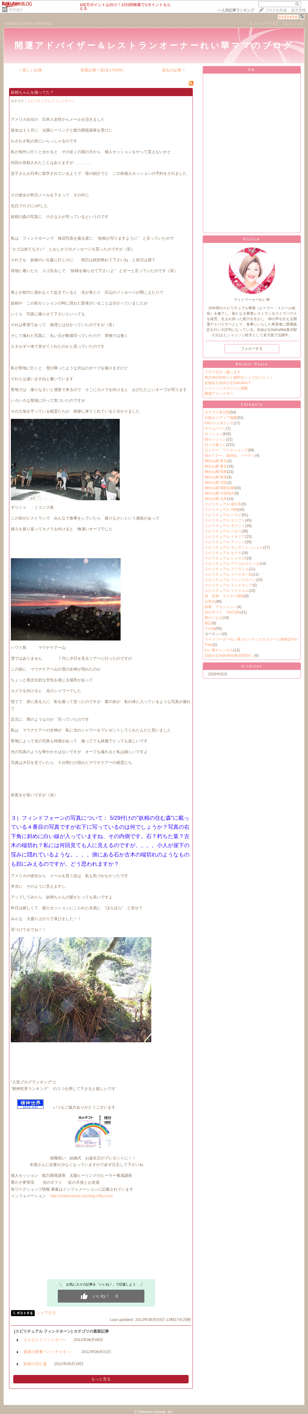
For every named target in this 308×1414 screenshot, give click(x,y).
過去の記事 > (173, 70)
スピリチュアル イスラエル (227, 591)
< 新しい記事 (30, 70)
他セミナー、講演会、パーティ (230, 455)
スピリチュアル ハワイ (223, 515)
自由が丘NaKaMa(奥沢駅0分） (229, 655)
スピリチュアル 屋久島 (223, 504)
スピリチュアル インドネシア (228, 585)
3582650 (288, 17)
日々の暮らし (215, 445)
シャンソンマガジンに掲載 (226, 388)
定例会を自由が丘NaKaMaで (228, 383)
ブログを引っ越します (223, 372)
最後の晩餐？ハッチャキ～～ (48, 1351)
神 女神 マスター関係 (224, 596)
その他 (210, 628)
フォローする (252, 349)
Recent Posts (252, 364)
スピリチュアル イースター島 (228, 574)
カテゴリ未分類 (217, 412)
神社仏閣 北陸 (216, 482)
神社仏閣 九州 (216, 499)
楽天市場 (298, 10)
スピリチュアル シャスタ (225, 558)
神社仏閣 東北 (216, 461)
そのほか (15, 10)
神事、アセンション (221, 607)
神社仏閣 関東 (216, 472)
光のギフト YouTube (222, 612)
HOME (11, 23)
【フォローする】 (264, 23)
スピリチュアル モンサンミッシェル (234, 547)
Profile (251, 239)
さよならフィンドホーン (44, 1339)
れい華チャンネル (219, 650)
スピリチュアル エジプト (225, 520)
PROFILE (44, 23)
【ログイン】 (292, 23)
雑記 (208, 623)
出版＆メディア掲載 (221, 418)
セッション (214, 434)
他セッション (215, 439)
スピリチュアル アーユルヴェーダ (232, 564)
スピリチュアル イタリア (225, 536)
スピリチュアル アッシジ (225, 542)
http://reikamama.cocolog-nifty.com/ (81, 1196)
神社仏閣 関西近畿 (219, 488)
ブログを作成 (276, 10)
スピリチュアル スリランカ (227, 569)
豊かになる (214, 618)
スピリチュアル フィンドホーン (51, 101)
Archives (251, 666)
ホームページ (215, 428)
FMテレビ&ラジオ (219, 423)
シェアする (46, 1312)
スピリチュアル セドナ (223, 553)
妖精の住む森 (35, 1363)
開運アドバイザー (219, 394)
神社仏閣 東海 (216, 477)
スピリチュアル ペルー (223, 531)
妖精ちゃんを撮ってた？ (32, 92)
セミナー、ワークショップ (226, 450)
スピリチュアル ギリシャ (225, 526)
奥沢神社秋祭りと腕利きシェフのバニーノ (239, 377)
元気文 (210, 601)
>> (235, 10)
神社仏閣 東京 (216, 466)
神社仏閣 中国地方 (219, 493)
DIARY (26, 23)
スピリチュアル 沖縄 (221, 509)
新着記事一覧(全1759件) (102, 70)
